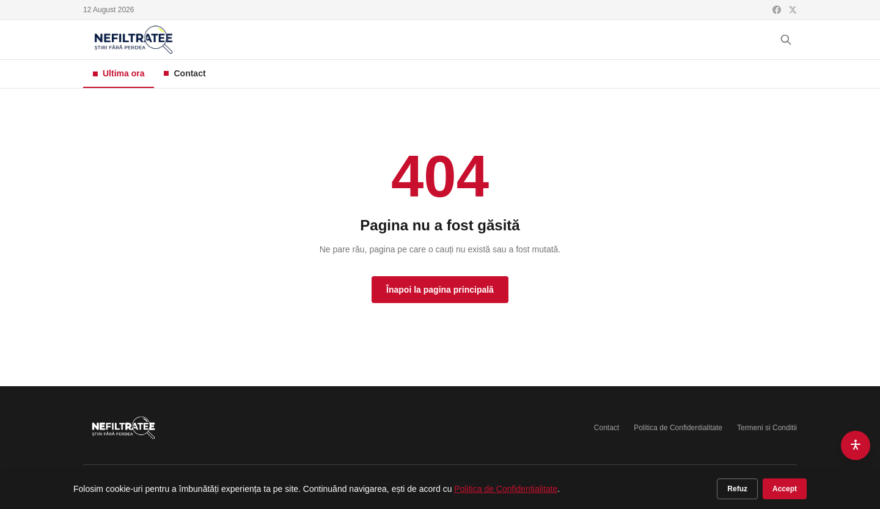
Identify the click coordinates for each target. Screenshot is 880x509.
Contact (184, 73)
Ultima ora (118, 73)
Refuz (737, 489)
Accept (784, 489)
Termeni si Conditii (767, 427)
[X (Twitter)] (792, 9)
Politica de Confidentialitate (678, 427)
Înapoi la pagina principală (440, 290)
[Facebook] (776, 9)
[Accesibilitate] (855, 445)
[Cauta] (786, 40)
